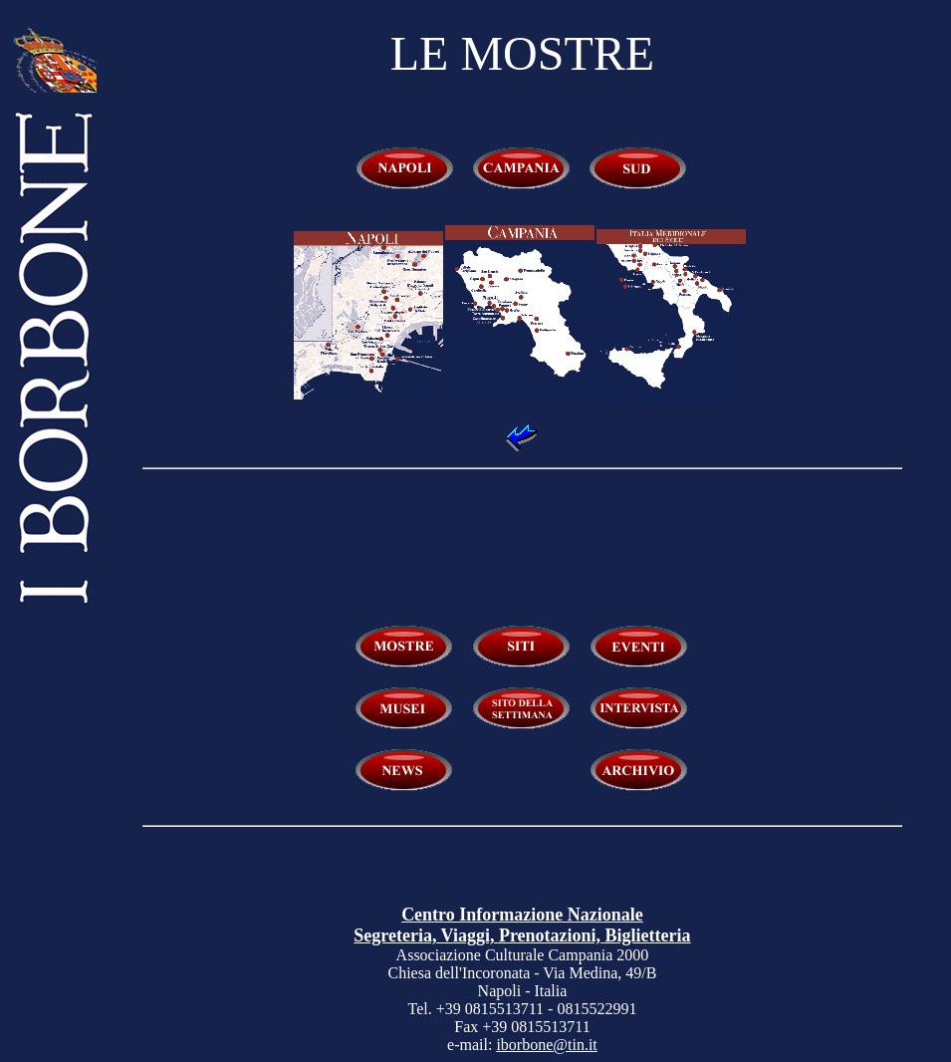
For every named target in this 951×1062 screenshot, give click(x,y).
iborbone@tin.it (546, 1044)
